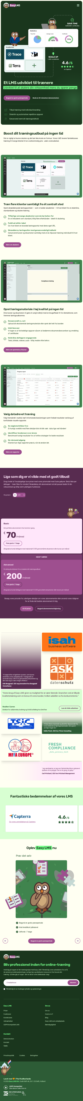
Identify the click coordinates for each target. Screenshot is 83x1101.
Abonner (73, 982)
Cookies (22, 1055)
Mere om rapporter (12, 452)
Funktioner (7, 1014)
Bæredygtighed (50, 1025)
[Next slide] (77, 941)
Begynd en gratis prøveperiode (17, 98)
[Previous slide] (5, 941)
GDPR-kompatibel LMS (11, 1025)
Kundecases (8, 1018)
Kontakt (6, 1042)
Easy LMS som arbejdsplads (54, 1021)
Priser (6, 1011)
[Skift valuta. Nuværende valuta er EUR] (19, 495)
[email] (41, 982)
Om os (47, 1011)
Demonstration (9, 1039)
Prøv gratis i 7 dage (13, 543)
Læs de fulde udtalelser (69, 708)
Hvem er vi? (49, 1014)
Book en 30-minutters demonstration (46, 98)
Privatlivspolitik (9, 1055)
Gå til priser (27, 608)
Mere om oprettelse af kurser (16, 350)
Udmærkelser (8, 1021)
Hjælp (6, 1046)
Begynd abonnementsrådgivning (49, 608)
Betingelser (34, 1055)
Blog (46, 1018)
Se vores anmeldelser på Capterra (22, 822)
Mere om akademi (12, 245)
